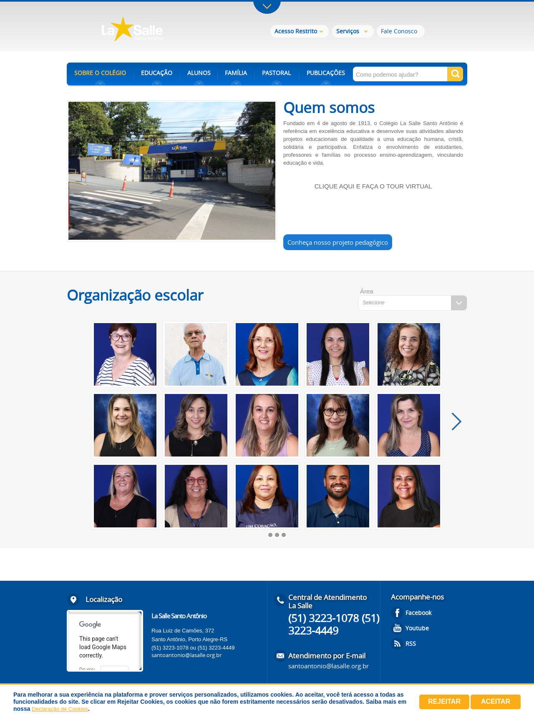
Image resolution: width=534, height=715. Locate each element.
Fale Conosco (399, 31)
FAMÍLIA (236, 73)
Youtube (417, 628)
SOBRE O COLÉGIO (100, 73)
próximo (456, 421)
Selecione (374, 303)
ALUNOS (199, 73)
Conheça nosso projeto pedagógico (337, 242)
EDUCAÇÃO (156, 73)
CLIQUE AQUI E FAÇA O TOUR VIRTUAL (373, 186)
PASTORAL (276, 73)
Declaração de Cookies (60, 709)
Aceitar (495, 701)
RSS (411, 643)
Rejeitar (444, 701)
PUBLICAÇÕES (326, 73)
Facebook (418, 613)
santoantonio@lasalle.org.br (186, 655)
